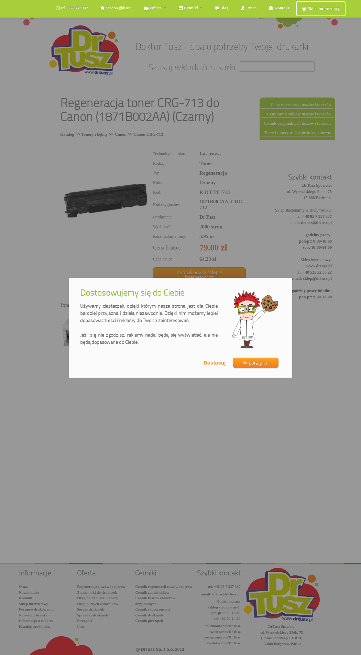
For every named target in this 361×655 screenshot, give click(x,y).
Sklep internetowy (321, 8)
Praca (248, 8)
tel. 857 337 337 (71, 8)
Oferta (154, 8)
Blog (221, 8)
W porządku (256, 363)
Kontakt (279, 8)
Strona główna (115, 8)
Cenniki (190, 8)
